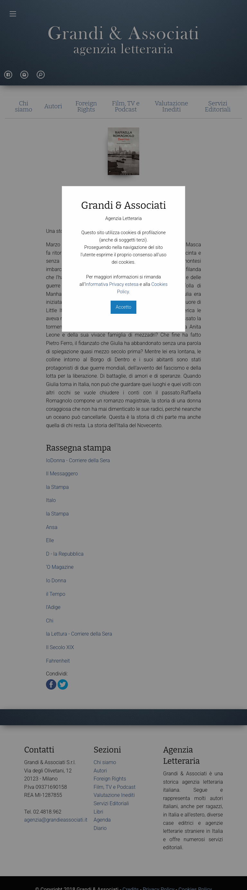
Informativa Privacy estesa (112, 284)
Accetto (123, 307)
